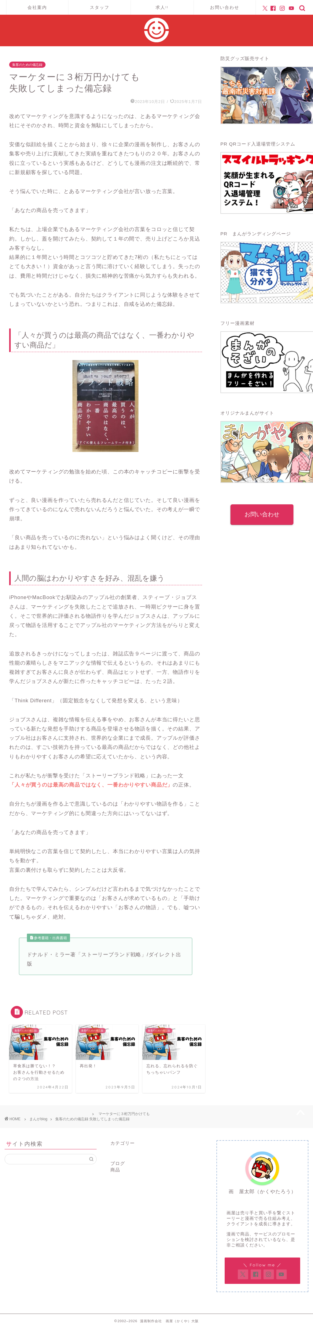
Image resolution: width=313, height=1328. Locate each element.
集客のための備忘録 (27, 64)
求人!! (162, 7)
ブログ (117, 1163)
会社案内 (37, 7)
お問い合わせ (224, 7)
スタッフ (99, 7)
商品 (115, 1169)
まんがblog (38, 1119)
